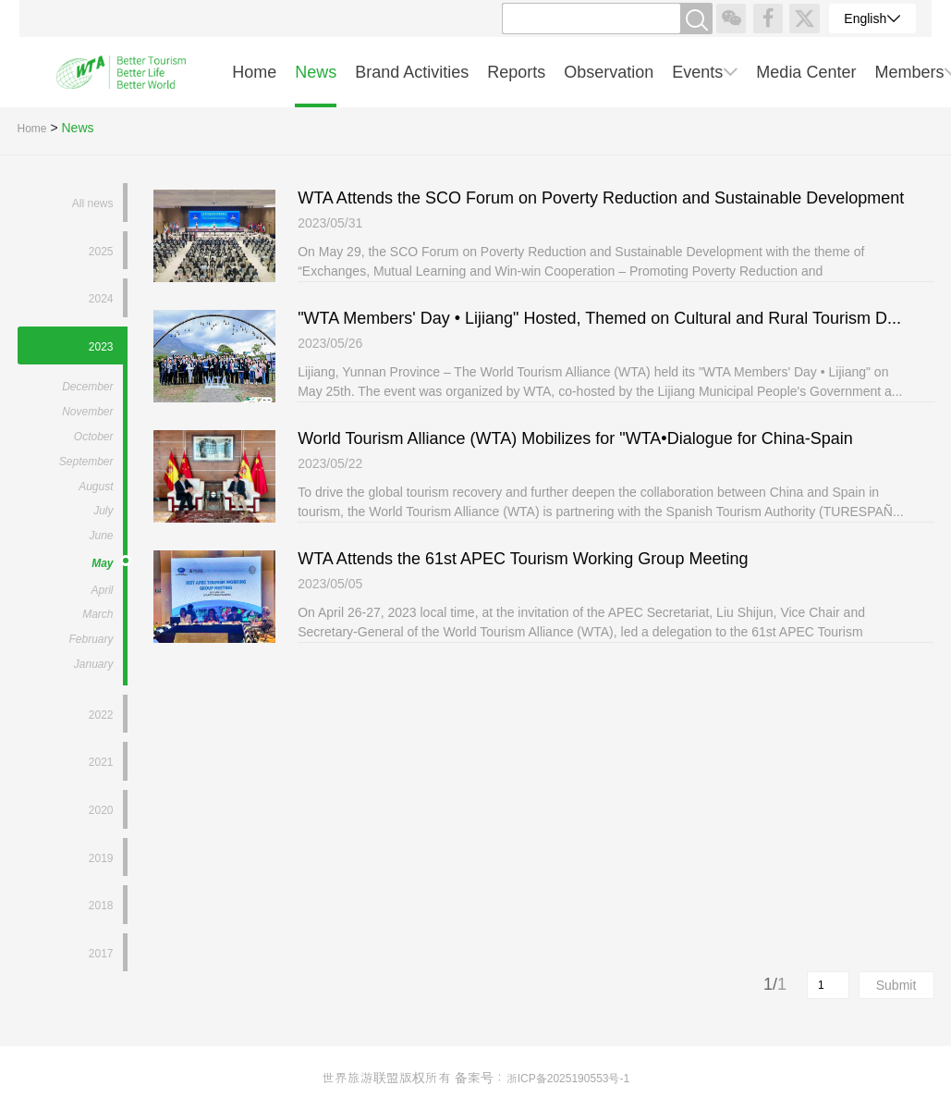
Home (32, 128)
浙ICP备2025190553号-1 (567, 1078)
